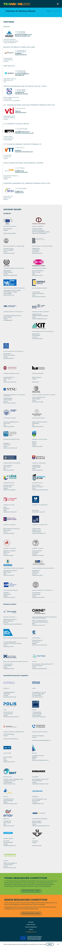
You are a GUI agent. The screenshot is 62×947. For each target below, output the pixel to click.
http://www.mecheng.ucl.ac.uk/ (24, 133)
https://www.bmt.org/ (9, 784)
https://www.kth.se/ (8, 358)
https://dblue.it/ (19, 75)
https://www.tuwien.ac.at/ (10, 448)
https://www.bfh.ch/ (37, 253)
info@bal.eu (18, 53)
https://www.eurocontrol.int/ (39, 645)
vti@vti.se (18, 111)
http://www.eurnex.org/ (9, 697)
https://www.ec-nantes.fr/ (39, 296)
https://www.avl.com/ (9, 761)
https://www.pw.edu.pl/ (38, 597)
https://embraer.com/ (37, 803)
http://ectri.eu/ (19, 192)
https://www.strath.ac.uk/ (38, 533)
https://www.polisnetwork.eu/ (11, 716)
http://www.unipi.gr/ (8, 533)
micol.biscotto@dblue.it (22, 73)
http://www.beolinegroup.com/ (40, 760)
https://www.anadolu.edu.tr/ (39, 233)
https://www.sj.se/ (37, 845)
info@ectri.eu (19, 191)
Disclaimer (31, 922)
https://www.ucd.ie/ (37, 446)
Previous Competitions (31, 927)
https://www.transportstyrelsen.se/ (41, 740)
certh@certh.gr (19, 92)
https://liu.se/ (35, 382)
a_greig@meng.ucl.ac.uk (22, 131)
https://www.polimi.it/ (37, 426)
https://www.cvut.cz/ (8, 295)
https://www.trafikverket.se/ (10, 739)
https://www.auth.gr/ (8, 253)
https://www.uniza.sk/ (38, 555)
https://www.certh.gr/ (21, 94)
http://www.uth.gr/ (8, 555)
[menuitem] (48, 11)
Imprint (31, 929)
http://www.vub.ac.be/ (9, 597)
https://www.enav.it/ (8, 825)
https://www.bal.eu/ (21, 54)
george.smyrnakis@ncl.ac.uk (23, 34)
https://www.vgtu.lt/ (37, 575)
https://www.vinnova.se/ (9, 867)
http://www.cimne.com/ (38, 625)
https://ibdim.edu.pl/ (8, 668)
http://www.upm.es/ (8, 575)
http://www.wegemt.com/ (22, 36)
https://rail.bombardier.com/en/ (40, 784)
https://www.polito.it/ (9, 426)
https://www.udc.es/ (37, 275)
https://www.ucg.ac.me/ (38, 512)
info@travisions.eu (31, 931)
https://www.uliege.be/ (9, 490)
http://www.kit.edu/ (37, 338)
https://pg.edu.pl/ (7, 320)
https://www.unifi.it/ (8, 470)
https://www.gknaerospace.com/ (41, 825)
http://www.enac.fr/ (8, 646)
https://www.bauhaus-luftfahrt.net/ (12, 624)
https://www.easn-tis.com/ (10, 803)
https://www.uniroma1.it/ (9, 382)
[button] (50, 944)
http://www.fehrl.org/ (21, 172)
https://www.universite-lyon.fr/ (40, 490)
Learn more (42, 944)
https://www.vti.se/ (20, 112)
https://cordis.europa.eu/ (9, 233)
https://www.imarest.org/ (38, 716)
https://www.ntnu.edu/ (9, 403)
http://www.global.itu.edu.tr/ (39, 318)
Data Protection (31, 924)
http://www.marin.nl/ (37, 697)
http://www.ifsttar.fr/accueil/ (39, 668)
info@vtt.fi (18, 150)
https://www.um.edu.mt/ (10, 512)
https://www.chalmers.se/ (10, 275)
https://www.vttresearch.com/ (24, 151)
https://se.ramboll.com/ (9, 845)
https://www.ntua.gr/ (37, 402)
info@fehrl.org (19, 171)
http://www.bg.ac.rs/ (37, 470)
